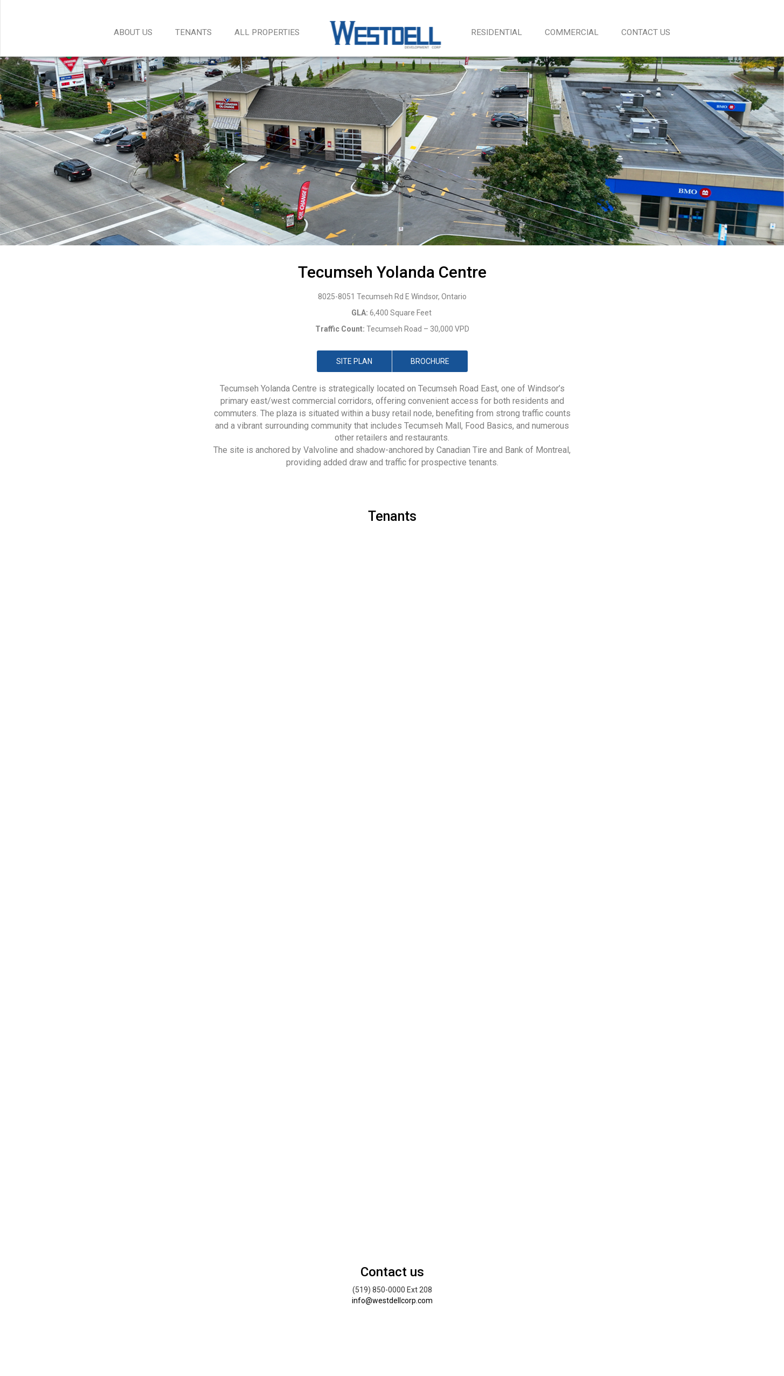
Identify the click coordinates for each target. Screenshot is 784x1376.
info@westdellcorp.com (392, 1300)
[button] (58, 744)
